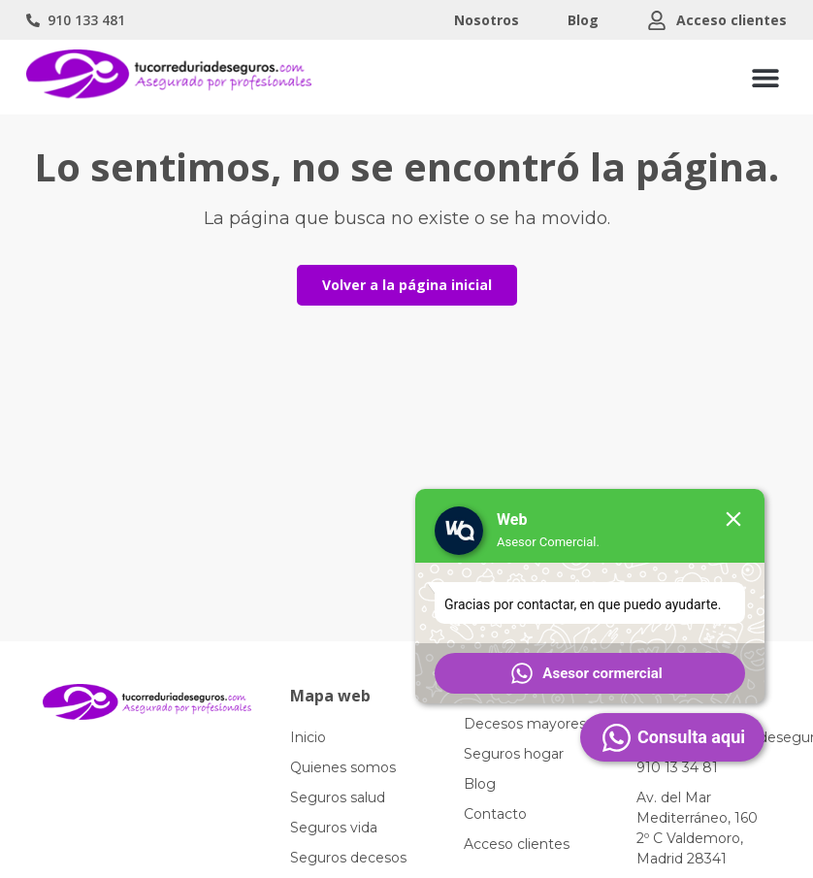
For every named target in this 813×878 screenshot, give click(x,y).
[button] (765, 77)
